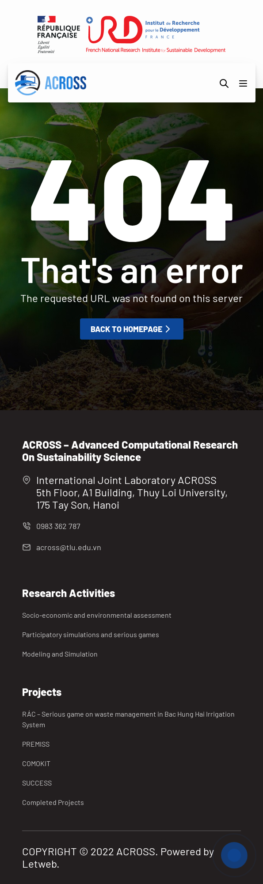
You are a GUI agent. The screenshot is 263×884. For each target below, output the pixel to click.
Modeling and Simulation (60, 654)
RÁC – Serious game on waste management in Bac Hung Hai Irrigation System (128, 719)
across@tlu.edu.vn (68, 547)
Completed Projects (53, 802)
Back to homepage (132, 329)
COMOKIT (36, 763)
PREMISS (36, 744)
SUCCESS (37, 782)
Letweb (39, 863)
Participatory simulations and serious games (90, 634)
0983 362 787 (58, 526)
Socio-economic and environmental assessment (97, 615)
